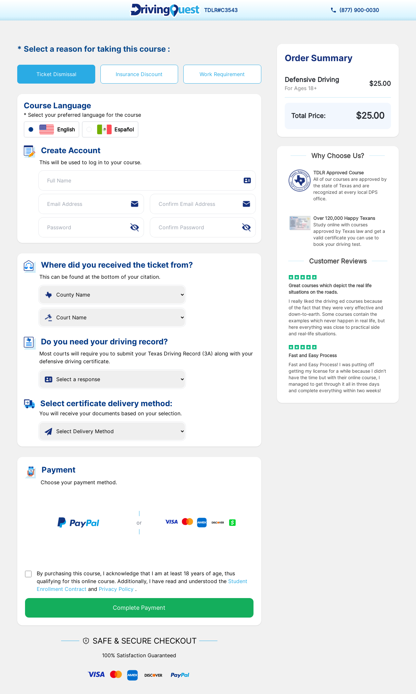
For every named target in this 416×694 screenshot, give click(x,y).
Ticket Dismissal (56, 74)
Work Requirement (222, 74)
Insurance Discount (139, 74)
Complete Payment (139, 607)
